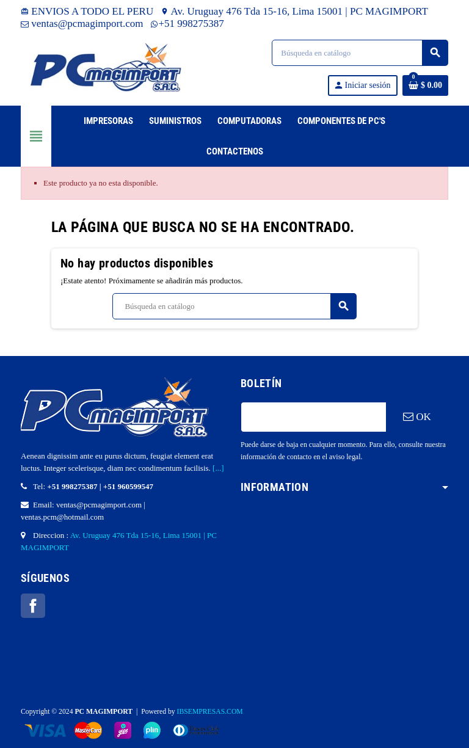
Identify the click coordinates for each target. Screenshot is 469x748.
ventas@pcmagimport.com (82, 23)
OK (417, 417)
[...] (218, 468)
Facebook (33, 606)
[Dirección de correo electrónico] (313, 417)
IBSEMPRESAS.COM (210, 712)
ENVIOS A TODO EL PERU (87, 11)
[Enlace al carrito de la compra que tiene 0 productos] (425, 85)
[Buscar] (360, 53)
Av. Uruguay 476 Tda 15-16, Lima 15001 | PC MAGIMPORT (294, 11)
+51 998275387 (187, 23)
